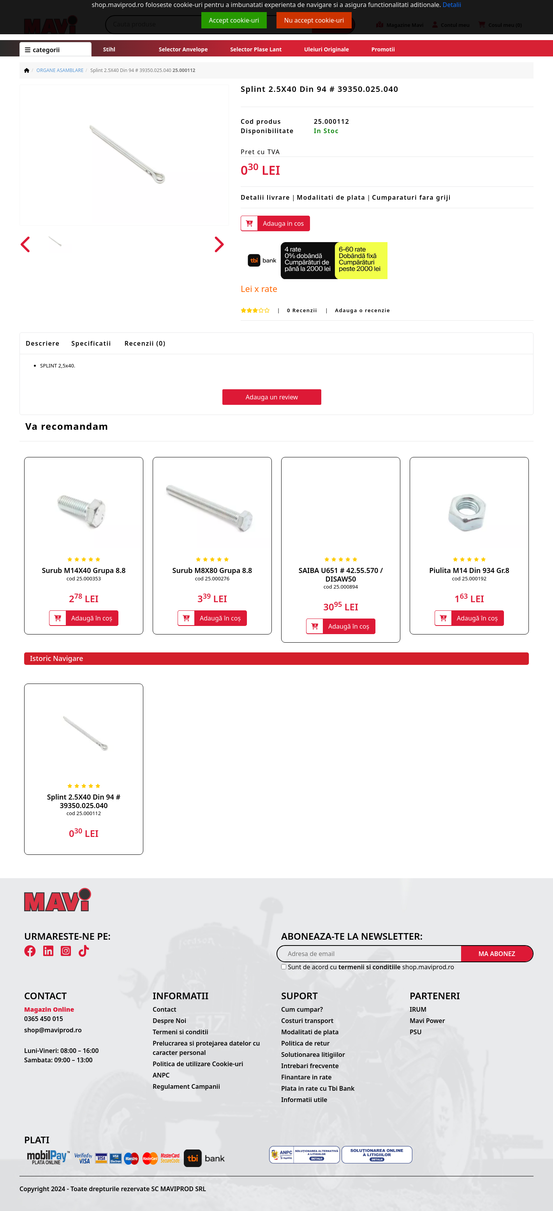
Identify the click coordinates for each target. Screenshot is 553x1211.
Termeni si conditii (180, 1032)
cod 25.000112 (84, 813)
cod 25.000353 (84, 578)
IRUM (418, 1009)
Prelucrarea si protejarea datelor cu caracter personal (206, 1048)
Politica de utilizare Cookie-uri (198, 1064)
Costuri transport (307, 1020)
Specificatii (91, 343)
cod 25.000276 (212, 578)
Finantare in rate (306, 1077)
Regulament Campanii (186, 1086)
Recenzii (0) (145, 343)
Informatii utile (304, 1099)
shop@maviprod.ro (53, 1030)
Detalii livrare (265, 197)
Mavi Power (427, 1020)
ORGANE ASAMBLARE (60, 70)
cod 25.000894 (341, 586)
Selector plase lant (256, 49)
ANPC (161, 1075)
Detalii (452, 4)
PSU (416, 1032)
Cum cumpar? (302, 1009)
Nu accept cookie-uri (314, 20)
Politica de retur (305, 1043)
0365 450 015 (43, 1018)
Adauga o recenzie (362, 310)
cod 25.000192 (469, 578)
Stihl (109, 49)
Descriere (43, 343)
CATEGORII (42, 50)
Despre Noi (169, 1020)
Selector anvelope (183, 49)
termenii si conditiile (369, 967)
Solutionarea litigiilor (313, 1054)
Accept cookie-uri (234, 20)
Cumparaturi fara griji (411, 197)
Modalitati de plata (331, 197)
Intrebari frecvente (310, 1066)
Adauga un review (272, 397)
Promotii (382, 49)
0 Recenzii (303, 310)
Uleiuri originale (326, 49)
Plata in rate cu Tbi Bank (317, 1088)
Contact (164, 1009)
